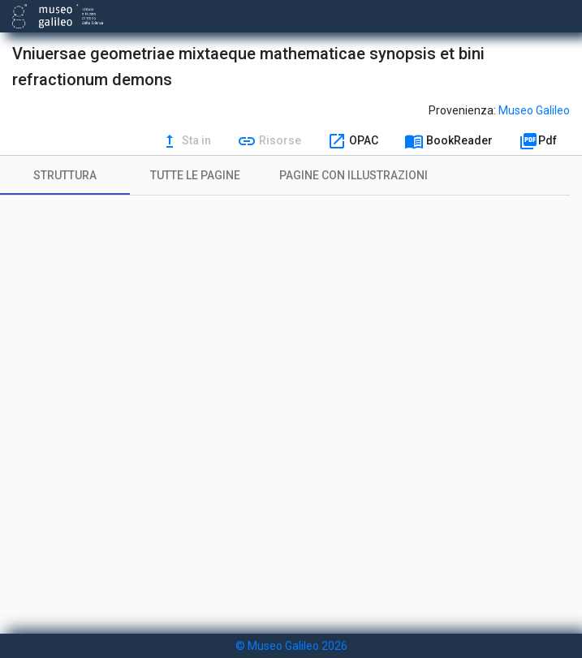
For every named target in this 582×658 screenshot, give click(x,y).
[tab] (65, 175)
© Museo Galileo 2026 (291, 645)
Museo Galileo (534, 110)
